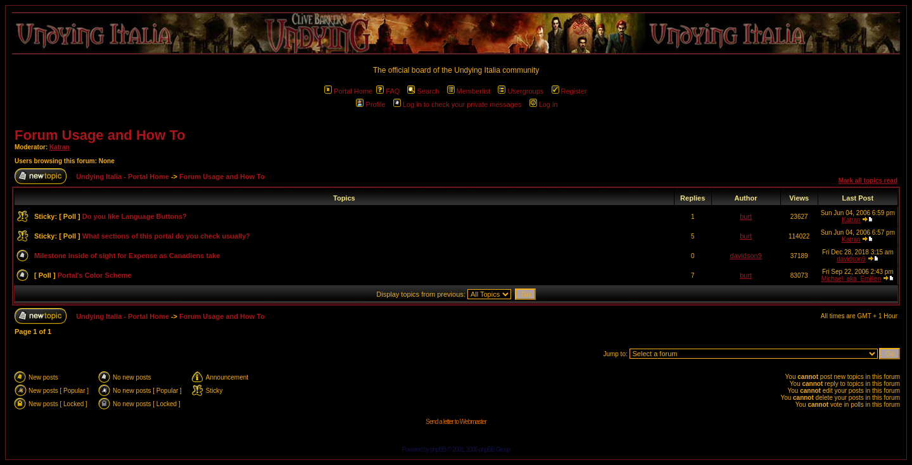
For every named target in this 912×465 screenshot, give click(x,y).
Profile (370, 104)
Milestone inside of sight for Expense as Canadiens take (127, 255)
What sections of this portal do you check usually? (166, 236)
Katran (59, 147)
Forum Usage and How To (100, 135)
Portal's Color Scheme (95, 275)
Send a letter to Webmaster (456, 421)
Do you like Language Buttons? (134, 216)
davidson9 (746, 255)
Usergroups (520, 91)
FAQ (388, 91)
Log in (543, 104)
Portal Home (348, 91)
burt (746, 216)
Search (423, 91)
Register (569, 91)
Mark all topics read (868, 180)
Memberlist (469, 91)
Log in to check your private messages (457, 104)
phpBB (438, 449)
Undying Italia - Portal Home (122, 176)
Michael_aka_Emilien (851, 278)
